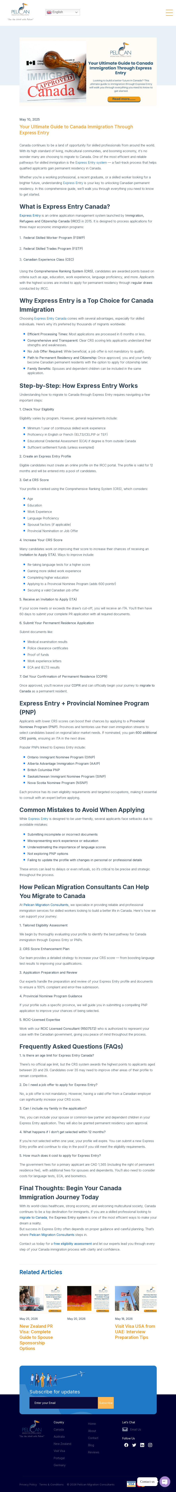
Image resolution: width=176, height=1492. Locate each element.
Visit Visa (59, 1451)
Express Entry (73, 183)
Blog (91, 1445)
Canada (59, 1429)
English (55, 13)
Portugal (59, 1458)
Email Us (135, 1429)
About (92, 1430)
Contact (93, 1438)
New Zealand (62, 1443)
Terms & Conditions (51, 1484)
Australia (59, 1436)
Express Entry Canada (50, 318)
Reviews (93, 1452)
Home (92, 1423)
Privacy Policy (29, 1484)
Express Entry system (91, 162)
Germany (60, 1465)
